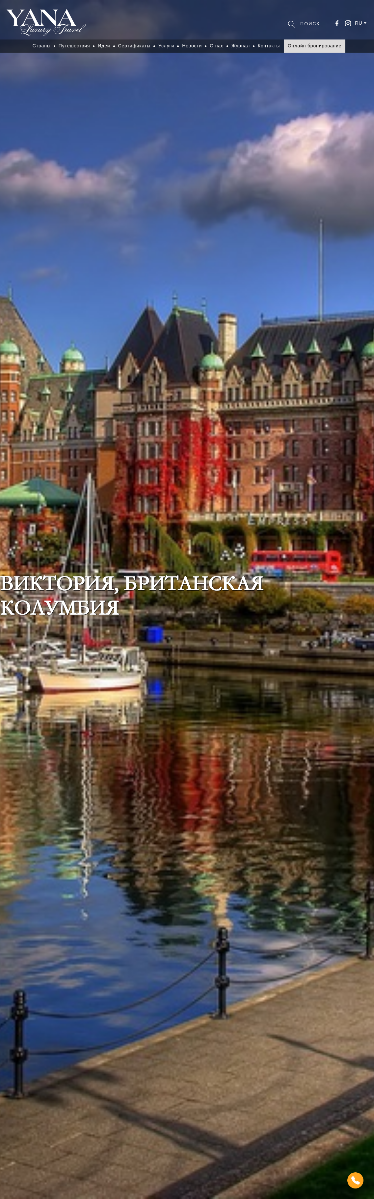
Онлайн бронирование (314, 45)
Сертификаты (134, 45)
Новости (192, 45)
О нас (217, 45)
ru (358, 23)
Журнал (240, 45)
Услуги (166, 45)
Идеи (104, 45)
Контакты (269, 45)
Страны (42, 45)
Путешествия (74, 45)
